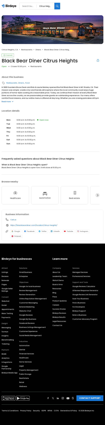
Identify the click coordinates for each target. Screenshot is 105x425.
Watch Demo (58, 280)
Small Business (25, 272)
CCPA (56, 410)
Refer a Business (79, 315)
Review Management (28, 290)
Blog (54, 293)
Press (54, 297)
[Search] (57, 6)
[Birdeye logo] (9, 6)
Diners (38, 49)
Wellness (23, 386)
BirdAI (4, 354)
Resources (56, 288)
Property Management (28, 370)
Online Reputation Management (33, 299)
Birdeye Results (58, 317)
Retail (21, 382)
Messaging (6, 327)
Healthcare (24, 358)
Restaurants (26, 49)
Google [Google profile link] (16, 231)
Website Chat (25, 311)
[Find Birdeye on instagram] (63, 398)
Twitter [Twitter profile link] (42, 231)
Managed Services (80, 272)
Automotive (24, 345)
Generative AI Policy (68, 410)
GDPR (43, 410)
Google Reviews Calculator (83, 286)
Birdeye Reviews (59, 313)
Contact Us (57, 325)
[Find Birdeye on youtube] (68, 398)
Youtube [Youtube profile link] (68, 231)
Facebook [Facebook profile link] (29, 231)
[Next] (97, 195)
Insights (5, 336)
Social (4, 305)
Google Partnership (6, 367)
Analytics (5, 358)
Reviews (5, 276)
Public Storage (25, 374)
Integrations (7, 362)
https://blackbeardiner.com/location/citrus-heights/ (33, 225)
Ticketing (5, 344)
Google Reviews (26, 315)
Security (36, 410)
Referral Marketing (26, 307)
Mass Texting (7, 313)
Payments (6, 317)
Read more (7, 101)
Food (27, 83)
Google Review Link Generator (84, 294)
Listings (5, 272)
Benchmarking (8, 340)
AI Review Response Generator (85, 290)
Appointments (8, 309)
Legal (21, 366)
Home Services (25, 362)
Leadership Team (59, 276)
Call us (13, 219)
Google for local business (30, 286)
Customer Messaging (28, 303)
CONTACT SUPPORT (89, 398)
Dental (22, 349)
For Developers (78, 307)
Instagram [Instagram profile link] (82, 231)
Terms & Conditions (10, 410)
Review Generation (27, 294)
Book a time (57, 284)
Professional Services (81, 276)
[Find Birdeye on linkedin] (58, 398)
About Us (56, 272)
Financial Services (26, 354)
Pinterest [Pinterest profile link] (16, 236)
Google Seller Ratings (7, 289)
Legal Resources (59, 321)
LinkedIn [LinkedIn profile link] (55, 231)
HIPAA (50, 410)
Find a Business (78, 303)
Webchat (5, 301)
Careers (55, 305)
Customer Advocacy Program (84, 319)
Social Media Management (30, 335)
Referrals (5, 280)
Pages (4, 284)
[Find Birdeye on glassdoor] (73, 398)
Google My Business (27, 319)
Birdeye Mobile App (10, 373)
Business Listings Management (32, 327)
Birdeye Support (79, 311)
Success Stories (59, 309)
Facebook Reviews (27, 323)
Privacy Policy (25, 410)
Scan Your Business (80, 299)
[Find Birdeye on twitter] (53, 398)
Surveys (5, 331)
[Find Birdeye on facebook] (48, 398)
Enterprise (23, 276)
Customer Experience (28, 331)
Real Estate (24, 378)
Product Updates (59, 301)
